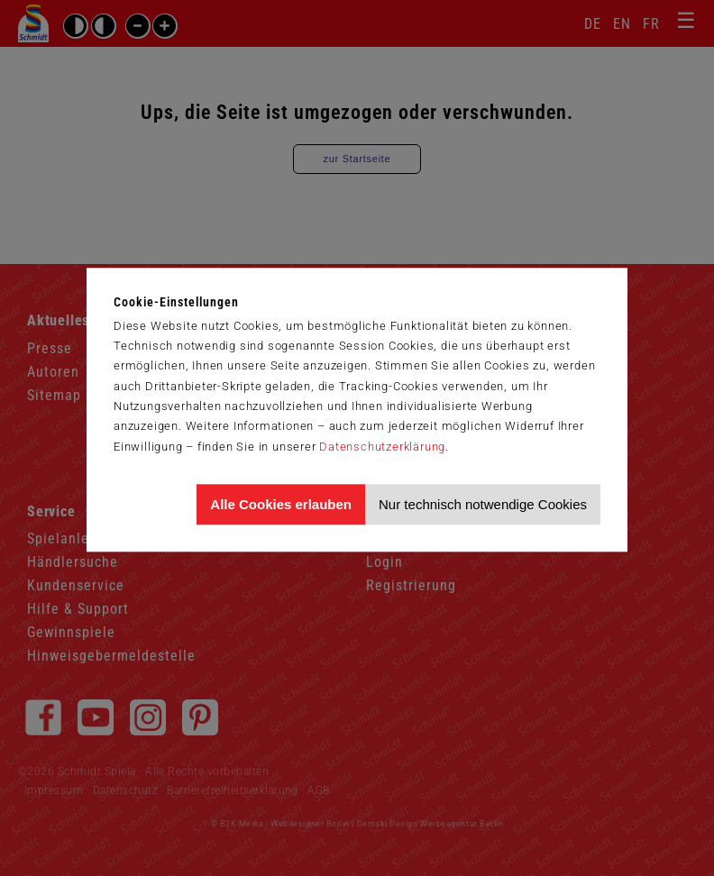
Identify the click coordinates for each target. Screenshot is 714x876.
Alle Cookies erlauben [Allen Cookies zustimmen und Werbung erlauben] (281, 504)
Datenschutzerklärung (382, 446)
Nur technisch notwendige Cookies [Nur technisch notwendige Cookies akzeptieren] (483, 504)
